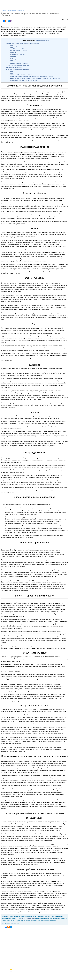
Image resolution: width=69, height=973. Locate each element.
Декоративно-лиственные (16, 11)
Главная (3, 11)
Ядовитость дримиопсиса (14, 67)
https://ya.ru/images (28, 918)
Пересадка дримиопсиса (19, 63)
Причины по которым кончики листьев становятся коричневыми (31, 76)
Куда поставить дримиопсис (20, 48)
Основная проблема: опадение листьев (23, 80)
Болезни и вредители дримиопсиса (17, 69)
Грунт (13, 56)
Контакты (14, 963)
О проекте (14, 965)
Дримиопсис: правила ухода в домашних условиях (22, 43)
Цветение (14, 61)
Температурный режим (18, 50)
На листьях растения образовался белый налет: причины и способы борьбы (35, 78)
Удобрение (14, 59)
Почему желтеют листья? (19, 72)
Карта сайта (14, 967)
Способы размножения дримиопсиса (18, 65)
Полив (13, 52)
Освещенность (16, 46)
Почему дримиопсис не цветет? (21, 74)
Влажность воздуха (17, 54)
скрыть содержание (42, 40)
